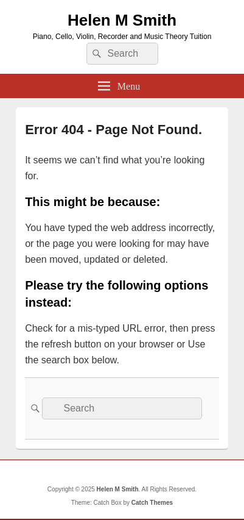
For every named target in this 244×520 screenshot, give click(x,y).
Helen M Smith (122, 20)
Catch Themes (152, 502)
